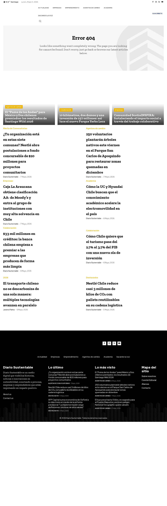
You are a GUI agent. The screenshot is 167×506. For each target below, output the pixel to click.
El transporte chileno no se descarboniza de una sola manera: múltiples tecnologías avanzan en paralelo (19, 369)
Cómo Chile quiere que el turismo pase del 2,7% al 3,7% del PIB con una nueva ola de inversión (104, 300)
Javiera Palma (9, 396)
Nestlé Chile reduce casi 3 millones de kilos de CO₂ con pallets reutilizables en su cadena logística (101, 366)
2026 (5, 343)
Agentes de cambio (14, 109)
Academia (91, 205)
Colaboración (66, 112)
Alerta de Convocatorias (15, 131)
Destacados (92, 343)
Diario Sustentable (10, 201)
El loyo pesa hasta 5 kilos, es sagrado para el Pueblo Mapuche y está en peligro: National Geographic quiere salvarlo (115, 486)
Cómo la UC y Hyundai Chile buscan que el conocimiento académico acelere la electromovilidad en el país (106, 229)
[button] (40, 21)
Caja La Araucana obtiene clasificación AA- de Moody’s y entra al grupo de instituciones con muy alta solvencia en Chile (20, 240)
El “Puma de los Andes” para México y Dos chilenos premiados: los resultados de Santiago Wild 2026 (114, 459)
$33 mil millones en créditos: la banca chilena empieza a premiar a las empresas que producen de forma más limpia (19, 309)
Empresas (119, 112)
